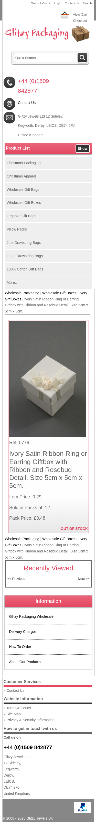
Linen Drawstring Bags (25, 256)
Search (87, 3)
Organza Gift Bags (21, 216)
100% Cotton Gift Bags (25, 269)
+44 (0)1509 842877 (28, 747)
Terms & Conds (40, 3)
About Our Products (25, 662)
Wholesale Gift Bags (23, 189)
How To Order (20, 647)
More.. (12, 282)
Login (57, 3)
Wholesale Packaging (22, 293)
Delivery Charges (23, 632)
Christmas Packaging (23, 163)
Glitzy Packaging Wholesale (31, 616)
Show (82, 148)
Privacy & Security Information (31, 720)
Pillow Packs (17, 229)
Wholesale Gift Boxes (24, 203)
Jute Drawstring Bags (24, 242)
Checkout (80, 21)
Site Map (14, 714)
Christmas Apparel (21, 176)
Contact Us (72, 3)
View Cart (80, 14)
